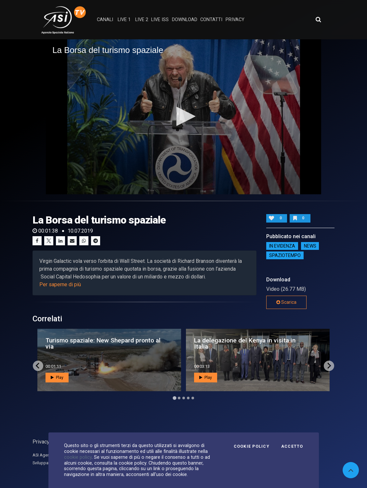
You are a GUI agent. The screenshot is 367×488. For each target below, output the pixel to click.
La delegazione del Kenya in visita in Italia (244, 343)
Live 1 (124, 19)
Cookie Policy (251, 446)
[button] (183, 116)
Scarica (286, 302)
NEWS (310, 246)
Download (184, 19)
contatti (211, 19)
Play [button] (57, 377)
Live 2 (141, 19)
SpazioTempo (285, 255)
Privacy (41, 442)
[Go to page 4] (188, 398)
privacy (235, 19)
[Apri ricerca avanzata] (318, 19)
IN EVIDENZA (282, 246)
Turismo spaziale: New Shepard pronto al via (103, 343)
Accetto (292, 446)
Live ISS (160, 19)
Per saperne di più (60, 284)
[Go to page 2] (179, 398)
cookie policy (78, 457)
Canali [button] (105, 19)
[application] (183, 116)
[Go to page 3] (183, 398)
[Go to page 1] (174, 398)
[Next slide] (329, 366)
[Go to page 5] (192, 398)
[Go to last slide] (38, 366)
